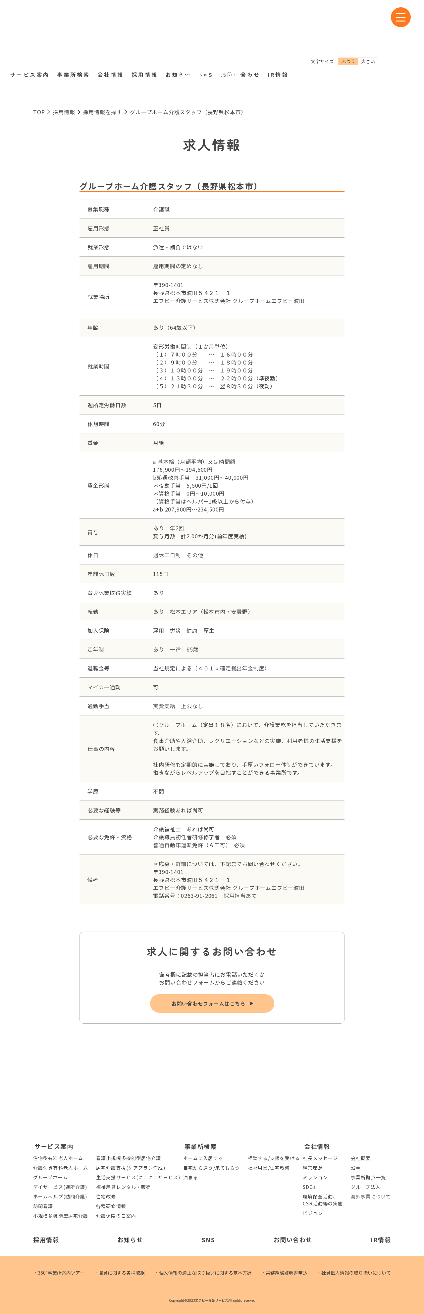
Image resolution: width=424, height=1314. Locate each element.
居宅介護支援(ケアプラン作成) (130, 1167)
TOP (39, 112)
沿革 (356, 1167)
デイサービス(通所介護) (60, 1187)
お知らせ (178, 33)
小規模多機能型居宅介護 (60, 1215)
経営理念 (313, 1167)
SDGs (309, 1187)
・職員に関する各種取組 (119, 1272)
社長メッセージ (320, 1158)
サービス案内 (30, 33)
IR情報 (278, 33)
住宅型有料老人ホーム (58, 1158)
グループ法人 (366, 1187)
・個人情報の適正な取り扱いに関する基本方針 (203, 1272)
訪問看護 (43, 1206)
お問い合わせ (240, 33)
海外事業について (371, 1196)
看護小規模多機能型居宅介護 (128, 1158)
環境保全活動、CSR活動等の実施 (323, 1200)
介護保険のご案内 (116, 1215)
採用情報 (145, 33)
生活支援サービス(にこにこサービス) (138, 1177)
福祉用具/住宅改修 (269, 1167)
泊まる (190, 1177)
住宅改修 (106, 1196)
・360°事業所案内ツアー (58, 1272)
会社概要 (361, 1158)
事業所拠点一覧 (368, 1177)
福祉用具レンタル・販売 (123, 1187)
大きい (368, 19)
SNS (206, 33)
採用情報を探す (102, 112)
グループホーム (50, 1177)
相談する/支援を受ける (274, 1158)
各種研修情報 (111, 1206)
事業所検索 (73, 33)
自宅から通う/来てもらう (211, 1167)
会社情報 (110, 33)
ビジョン (313, 1213)
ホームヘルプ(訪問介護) (60, 1196)
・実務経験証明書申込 (284, 1272)
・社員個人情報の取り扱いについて (354, 1272)
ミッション (315, 1177)
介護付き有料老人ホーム (60, 1167)
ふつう (348, 19)
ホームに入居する (203, 1158)
